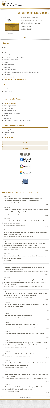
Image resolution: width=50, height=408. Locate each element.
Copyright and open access (12, 113)
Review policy (8, 130)
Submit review (8, 137)
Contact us (7, 67)
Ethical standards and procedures (14, 57)
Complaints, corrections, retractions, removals (18, 120)
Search (25, 143)
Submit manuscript (10, 103)
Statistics (6, 62)
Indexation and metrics (11, 60)
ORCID (6, 115)
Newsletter (25, 148)
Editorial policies (9, 108)
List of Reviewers (9, 65)
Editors (6, 52)
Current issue (8, 91)
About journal (8, 50)
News (5, 47)
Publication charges (10, 111)
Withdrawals (7, 118)
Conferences (7, 74)
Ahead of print (8, 89)
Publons (6, 135)
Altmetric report (9, 77)
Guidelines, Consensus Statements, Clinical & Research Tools (22, 72)
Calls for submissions (10, 69)
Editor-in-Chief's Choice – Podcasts (15, 79)
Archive (6, 94)
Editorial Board (8, 55)
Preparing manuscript (10, 106)
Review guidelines (9, 132)
